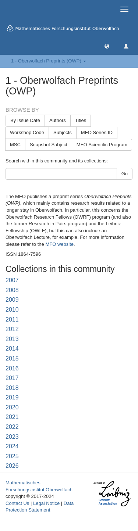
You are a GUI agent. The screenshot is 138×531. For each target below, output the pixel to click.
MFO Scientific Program (102, 144)
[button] (106, 46)
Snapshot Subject (48, 144)
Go (124, 173)
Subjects (62, 132)
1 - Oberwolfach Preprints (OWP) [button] (48, 61)
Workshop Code (27, 132)
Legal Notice (46, 503)
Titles (80, 120)
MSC (15, 144)
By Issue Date (25, 120)
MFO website (59, 244)
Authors (57, 120)
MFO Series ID (97, 132)
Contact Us (17, 503)
